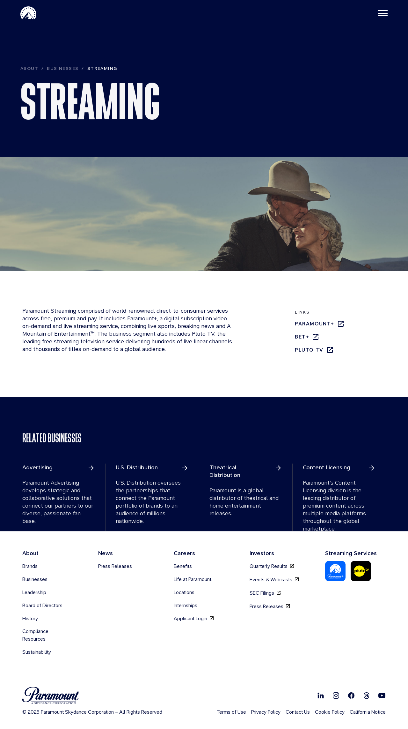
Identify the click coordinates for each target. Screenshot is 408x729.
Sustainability (36, 652)
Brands (30, 566)
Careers (184, 553)
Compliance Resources (35, 635)
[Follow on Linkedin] (320, 695)
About (29, 82)
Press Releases (115, 566)
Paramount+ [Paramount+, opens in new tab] (320, 324)
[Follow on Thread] (366, 695)
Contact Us (298, 712)
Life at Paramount (192, 580)
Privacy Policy (265, 712)
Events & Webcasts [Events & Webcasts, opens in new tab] (274, 580)
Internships (185, 606)
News (105, 553)
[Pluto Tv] (361, 571)
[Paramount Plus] (335, 571)
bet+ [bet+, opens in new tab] (307, 337)
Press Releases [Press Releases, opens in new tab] (270, 607)
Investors (262, 553)
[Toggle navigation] (383, 12)
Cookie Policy (330, 712)
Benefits (183, 566)
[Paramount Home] (28, 12)
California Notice (368, 712)
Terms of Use (231, 712)
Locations (184, 593)
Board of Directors (42, 606)
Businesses (62, 82)
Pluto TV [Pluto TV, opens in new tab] (314, 350)
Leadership (34, 593)
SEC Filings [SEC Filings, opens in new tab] (265, 593)
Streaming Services (351, 553)
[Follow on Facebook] (351, 695)
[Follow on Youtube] (382, 695)
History (30, 619)
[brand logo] (92, 696)
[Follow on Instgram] (336, 695)
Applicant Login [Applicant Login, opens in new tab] (194, 619)
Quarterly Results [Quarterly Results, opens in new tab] (272, 566)
